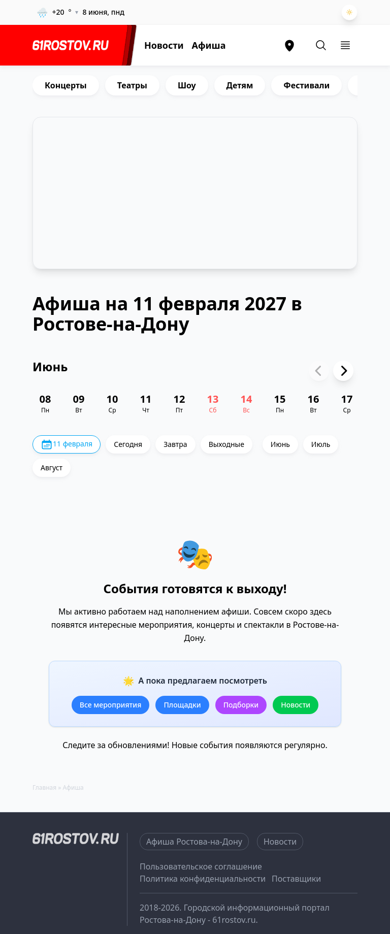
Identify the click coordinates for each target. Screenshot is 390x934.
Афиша (209, 45)
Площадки (182, 705)
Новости (164, 45)
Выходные (226, 444)
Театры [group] (132, 85)
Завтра (175, 444)
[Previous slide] (319, 371)
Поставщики (296, 878)
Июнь (280, 444)
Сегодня (128, 444)
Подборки (241, 705)
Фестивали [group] (306, 85)
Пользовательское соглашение (201, 866)
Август (51, 467)
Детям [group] (239, 85)
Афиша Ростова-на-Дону (194, 841)
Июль (321, 444)
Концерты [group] (66, 85)
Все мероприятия (111, 705)
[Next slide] (343, 371)
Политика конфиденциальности (203, 878)
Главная (44, 787)
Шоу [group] (187, 85)
